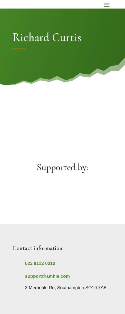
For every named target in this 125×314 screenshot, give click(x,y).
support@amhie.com (47, 276)
